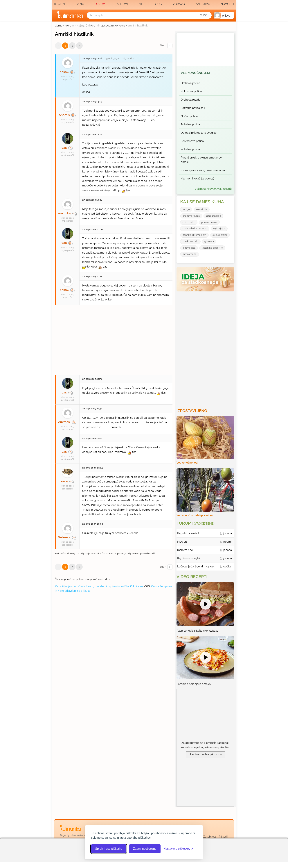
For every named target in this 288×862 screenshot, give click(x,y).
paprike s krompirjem (194, 235)
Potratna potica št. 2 (193, 108)
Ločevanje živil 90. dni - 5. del (195, 566)
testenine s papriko (212, 247)
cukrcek (64, 422)
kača (64, 481)
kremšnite (201, 209)
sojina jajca (219, 228)
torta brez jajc (213, 215)
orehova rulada (191, 215)
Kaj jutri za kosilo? (188, 533)
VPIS (147, 586)
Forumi (100, 4)
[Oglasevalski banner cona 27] (113, 338)
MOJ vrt (182, 541)
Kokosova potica (191, 91)
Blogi (158, 4)
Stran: (166, 45)
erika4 (64, 72)
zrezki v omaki (190, 241)
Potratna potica (190, 124)
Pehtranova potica (192, 141)
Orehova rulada (190, 99)
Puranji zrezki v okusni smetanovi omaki (201, 160)
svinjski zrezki (220, 235)
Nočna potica (189, 116)
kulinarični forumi (88, 25)
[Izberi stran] (169, 45)
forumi (70, 25)
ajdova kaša (189, 247)
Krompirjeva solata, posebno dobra (203, 170)
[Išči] (204, 15)
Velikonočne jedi (195, 73)
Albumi (122, 4)
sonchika (64, 213)
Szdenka (64, 537)
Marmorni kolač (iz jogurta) (197, 178)
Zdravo (179, 4)
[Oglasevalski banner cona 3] (205, 348)
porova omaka (209, 222)
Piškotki (223, 836)
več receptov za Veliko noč (213, 189)
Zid (140, 4)
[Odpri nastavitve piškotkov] (178, 848)
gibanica (209, 241)
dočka (227, 566)
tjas (64, 147)
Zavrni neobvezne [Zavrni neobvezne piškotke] (144, 848)
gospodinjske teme (113, 25)
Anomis (64, 115)
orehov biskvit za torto (195, 228)
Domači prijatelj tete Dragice (199, 132)
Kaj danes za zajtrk (188, 558)
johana (227, 533)
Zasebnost (209, 836)
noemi (227, 541)
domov (59, 25)
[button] (224, 15)
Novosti (227, 4)
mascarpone (190, 254)
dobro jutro (189, 222)
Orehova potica (190, 83)
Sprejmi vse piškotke (108, 848)
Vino (80, 4)
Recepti (60, 4)
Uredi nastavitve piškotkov (205, 754)
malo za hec (185, 550)
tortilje (186, 209)
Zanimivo (202, 4)
